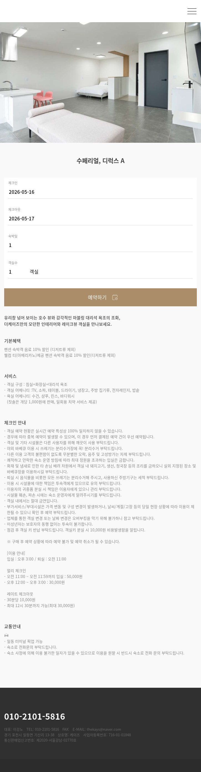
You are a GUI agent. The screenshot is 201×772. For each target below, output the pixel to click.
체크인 (12, 182)
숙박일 (12, 236)
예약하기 (97, 297)
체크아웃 (14, 209)
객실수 (12, 262)
